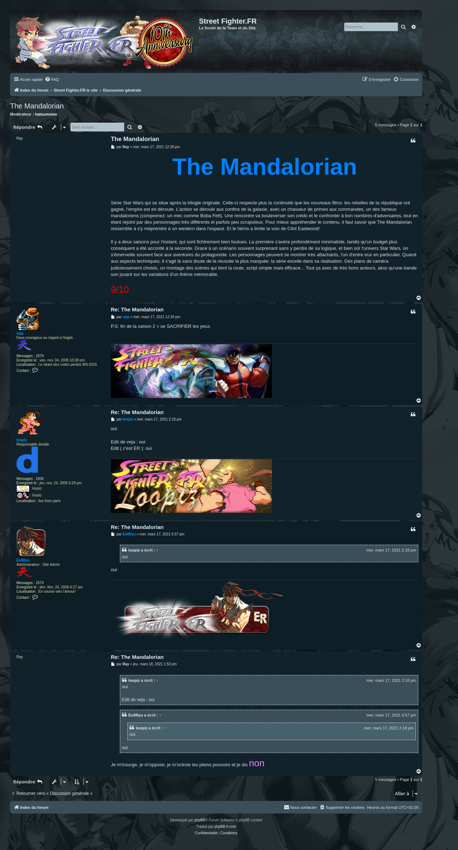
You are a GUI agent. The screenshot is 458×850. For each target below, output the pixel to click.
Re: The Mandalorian (137, 309)
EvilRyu (23, 560)
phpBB (199, 820)
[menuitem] (52, 79)
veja (19, 333)
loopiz (21, 440)
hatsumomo (46, 114)
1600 (40, 479)
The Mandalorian (37, 106)
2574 (40, 583)
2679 (40, 356)
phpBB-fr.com (225, 827)
